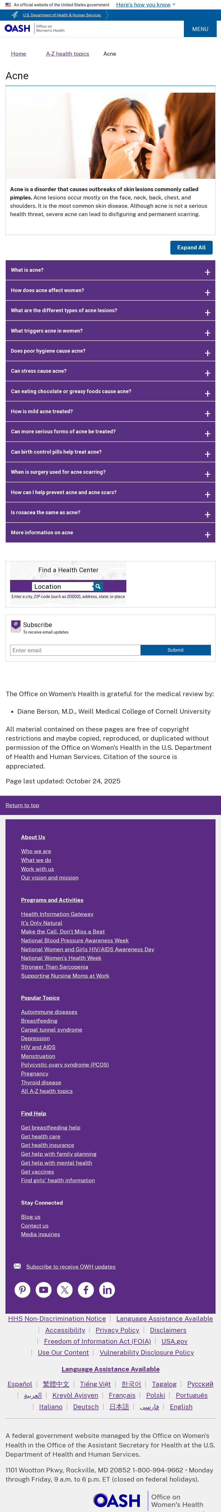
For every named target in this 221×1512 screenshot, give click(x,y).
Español (19, 1384)
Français (122, 1395)
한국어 (131, 1384)
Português (192, 1395)
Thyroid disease (41, 1082)
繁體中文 (56, 1384)
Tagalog (164, 1384)
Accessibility (65, 1330)
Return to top (22, 805)
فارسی (149, 1406)
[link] (20, 1265)
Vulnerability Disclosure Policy (147, 1352)
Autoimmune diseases (49, 1012)
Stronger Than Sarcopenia (54, 967)
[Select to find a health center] (97, 586)
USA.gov (174, 1341)
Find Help (33, 1113)
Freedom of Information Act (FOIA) (97, 1341)
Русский (200, 1384)
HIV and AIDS (38, 1047)
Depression (35, 1038)
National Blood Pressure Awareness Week (75, 940)
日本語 (119, 1406)
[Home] (34, 32)
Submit (175, 650)
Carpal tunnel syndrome (51, 1029)
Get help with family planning (59, 1154)
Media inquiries (40, 1234)
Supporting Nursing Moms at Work (65, 976)
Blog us (31, 1217)
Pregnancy (34, 1073)
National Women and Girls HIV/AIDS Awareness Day (87, 949)
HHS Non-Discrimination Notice (57, 1318)
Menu (200, 29)
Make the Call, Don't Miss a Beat (63, 931)
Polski (155, 1395)
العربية (33, 1395)
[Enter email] (75, 650)
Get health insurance (47, 1145)
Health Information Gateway (57, 914)
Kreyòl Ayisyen (75, 1395)
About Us (33, 837)
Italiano (50, 1406)
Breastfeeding (39, 1021)
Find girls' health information (58, 1180)
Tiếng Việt (95, 1384)
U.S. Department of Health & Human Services (62, 15)
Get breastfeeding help (50, 1127)
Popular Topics (40, 998)
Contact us (35, 1225)
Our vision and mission (50, 877)
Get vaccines (37, 1172)
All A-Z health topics (47, 1091)
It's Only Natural (41, 923)
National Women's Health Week (61, 958)
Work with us (37, 869)
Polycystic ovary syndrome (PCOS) (65, 1064)
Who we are (36, 851)
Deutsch (86, 1406)
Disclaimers (168, 1330)
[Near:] (64, 586)
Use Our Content (63, 1352)
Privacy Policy (117, 1330)
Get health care (40, 1136)
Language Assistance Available (164, 1318)
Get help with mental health (56, 1163)
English (181, 1406)
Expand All (191, 247)
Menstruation (38, 1056)
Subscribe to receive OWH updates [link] (71, 1266)
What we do (36, 860)
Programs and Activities (52, 900)
